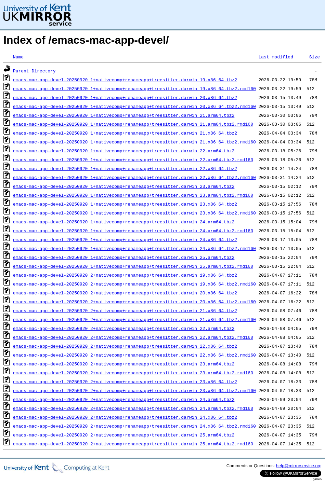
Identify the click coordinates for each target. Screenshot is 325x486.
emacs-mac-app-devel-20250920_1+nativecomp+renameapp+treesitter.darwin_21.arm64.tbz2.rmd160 (133, 124)
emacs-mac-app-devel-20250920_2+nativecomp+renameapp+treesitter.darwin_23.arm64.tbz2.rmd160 (133, 373)
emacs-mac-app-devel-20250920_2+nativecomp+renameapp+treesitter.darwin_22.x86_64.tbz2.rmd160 (134, 355)
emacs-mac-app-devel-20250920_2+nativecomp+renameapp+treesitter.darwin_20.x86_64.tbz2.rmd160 (134, 301)
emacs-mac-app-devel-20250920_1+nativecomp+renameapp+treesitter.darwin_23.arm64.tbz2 (123, 186)
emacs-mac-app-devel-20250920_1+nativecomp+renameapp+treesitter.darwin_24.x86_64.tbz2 (125, 239)
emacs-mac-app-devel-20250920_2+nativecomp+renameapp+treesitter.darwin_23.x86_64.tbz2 (125, 381)
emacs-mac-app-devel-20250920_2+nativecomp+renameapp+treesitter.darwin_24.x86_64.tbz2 (125, 417)
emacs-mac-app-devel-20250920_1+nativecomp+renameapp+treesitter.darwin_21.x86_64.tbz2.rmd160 (134, 142)
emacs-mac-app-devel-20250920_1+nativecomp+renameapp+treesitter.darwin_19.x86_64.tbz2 (125, 80)
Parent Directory (34, 71)
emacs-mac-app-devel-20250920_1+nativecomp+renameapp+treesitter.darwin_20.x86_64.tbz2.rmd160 (134, 106)
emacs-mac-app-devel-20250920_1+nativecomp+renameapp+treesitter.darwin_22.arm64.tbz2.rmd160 (133, 159)
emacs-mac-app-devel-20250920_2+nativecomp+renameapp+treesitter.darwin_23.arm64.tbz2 (123, 364)
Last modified (275, 57)
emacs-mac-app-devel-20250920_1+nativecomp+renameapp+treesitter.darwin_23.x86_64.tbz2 (125, 204)
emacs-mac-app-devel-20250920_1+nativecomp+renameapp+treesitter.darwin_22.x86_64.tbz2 (125, 168)
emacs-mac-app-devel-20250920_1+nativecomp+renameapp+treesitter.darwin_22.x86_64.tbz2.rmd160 (134, 177)
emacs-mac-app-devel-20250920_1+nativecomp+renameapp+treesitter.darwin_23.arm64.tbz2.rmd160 (133, 195)
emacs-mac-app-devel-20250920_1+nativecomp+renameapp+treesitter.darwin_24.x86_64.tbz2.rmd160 (134, 248)
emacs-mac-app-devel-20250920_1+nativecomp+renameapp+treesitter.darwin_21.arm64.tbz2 (123, 115)
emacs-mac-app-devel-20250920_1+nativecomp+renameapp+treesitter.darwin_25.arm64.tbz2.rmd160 (133, 266)
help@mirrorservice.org (299, 465)
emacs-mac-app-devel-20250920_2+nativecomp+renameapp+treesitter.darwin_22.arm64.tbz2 (123, 328)
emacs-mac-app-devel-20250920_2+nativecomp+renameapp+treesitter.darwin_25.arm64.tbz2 (123, 435)
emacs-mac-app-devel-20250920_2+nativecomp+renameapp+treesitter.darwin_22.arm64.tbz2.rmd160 (133, 337)
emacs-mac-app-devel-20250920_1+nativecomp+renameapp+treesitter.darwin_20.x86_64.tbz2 (125, 97)
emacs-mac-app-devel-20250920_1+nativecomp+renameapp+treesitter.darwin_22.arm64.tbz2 (123, 151)
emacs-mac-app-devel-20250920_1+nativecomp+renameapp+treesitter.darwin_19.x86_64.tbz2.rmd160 (134, 88)
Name (18, 57)
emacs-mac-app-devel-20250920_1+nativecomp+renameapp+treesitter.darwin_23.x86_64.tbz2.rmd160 (134, 213)
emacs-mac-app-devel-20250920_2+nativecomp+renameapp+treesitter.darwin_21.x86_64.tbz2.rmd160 (134, 319)
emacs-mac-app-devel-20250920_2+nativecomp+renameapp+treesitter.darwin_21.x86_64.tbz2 (125, 310)
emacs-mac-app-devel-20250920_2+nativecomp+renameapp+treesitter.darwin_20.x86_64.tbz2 (125, 293)
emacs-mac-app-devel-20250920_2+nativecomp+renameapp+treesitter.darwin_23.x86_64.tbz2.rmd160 (134, 390)
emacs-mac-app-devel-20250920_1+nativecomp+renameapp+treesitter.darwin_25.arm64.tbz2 (123, 257)
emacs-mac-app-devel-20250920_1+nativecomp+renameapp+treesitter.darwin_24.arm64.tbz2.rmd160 (133, 230)
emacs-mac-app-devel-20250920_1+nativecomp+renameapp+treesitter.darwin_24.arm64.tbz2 (123, 222)
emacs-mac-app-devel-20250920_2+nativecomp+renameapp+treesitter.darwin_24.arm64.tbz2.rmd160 (133, 408)
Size (314, 57)
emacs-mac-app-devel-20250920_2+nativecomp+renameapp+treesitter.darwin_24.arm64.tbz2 (123, 399)
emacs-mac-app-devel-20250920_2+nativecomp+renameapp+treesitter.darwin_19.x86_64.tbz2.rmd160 (134, 284)
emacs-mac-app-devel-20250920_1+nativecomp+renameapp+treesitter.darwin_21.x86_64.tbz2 (125, 133)
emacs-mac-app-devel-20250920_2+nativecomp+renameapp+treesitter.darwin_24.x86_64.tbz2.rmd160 (134, 426)
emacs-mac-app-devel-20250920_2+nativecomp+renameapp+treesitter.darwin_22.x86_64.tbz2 (125, 346)
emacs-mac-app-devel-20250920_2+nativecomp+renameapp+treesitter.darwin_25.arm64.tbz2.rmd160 (133, 444)
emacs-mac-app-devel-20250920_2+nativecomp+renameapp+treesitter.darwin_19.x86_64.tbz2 (125, 275)
